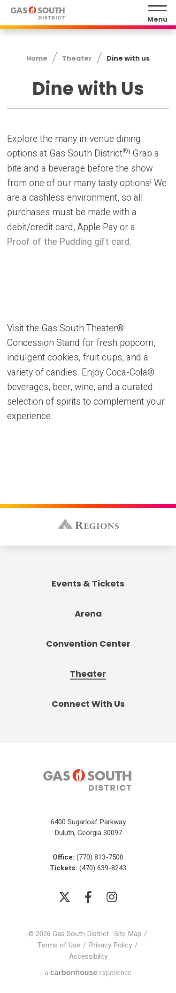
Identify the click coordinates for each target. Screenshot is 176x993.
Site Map (127, 934)
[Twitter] (64, 896)
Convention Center (88, 643)
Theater (77, 58)
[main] (88, 224)
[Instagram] (111, 896)
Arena (88, 613)
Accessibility (88, 956)
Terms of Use (59, 945)
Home (36, 58)
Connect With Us (88, 704)
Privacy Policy (110, 945)
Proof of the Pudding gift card (68, 242)
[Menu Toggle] (157, 14)
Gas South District (38, 13)
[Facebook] (88, 896)
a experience (88, 973)
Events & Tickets (88, 583)
